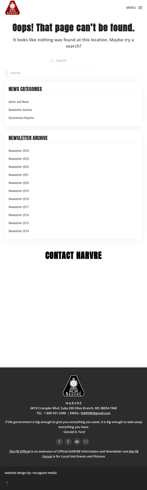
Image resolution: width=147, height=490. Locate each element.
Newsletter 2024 (19, 151)
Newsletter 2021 (19, 175)
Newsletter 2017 (19, 207)
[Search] (73, 60)
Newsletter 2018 (19, 199)
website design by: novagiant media (31, 473)
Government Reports (21, 118)
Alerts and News (19, 102)
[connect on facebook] (59, 441)
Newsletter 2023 (19, 159)
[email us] (85, 441)
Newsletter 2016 (19, 215)
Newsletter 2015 (19, 223)
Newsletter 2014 (19, 231)
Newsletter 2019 (19, 191)
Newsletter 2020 (19, 183)
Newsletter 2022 (19, 167)
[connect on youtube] (77, 441)
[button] (134, 7)
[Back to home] (12, 7)
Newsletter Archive (20, 110)
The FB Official (19, 451)
